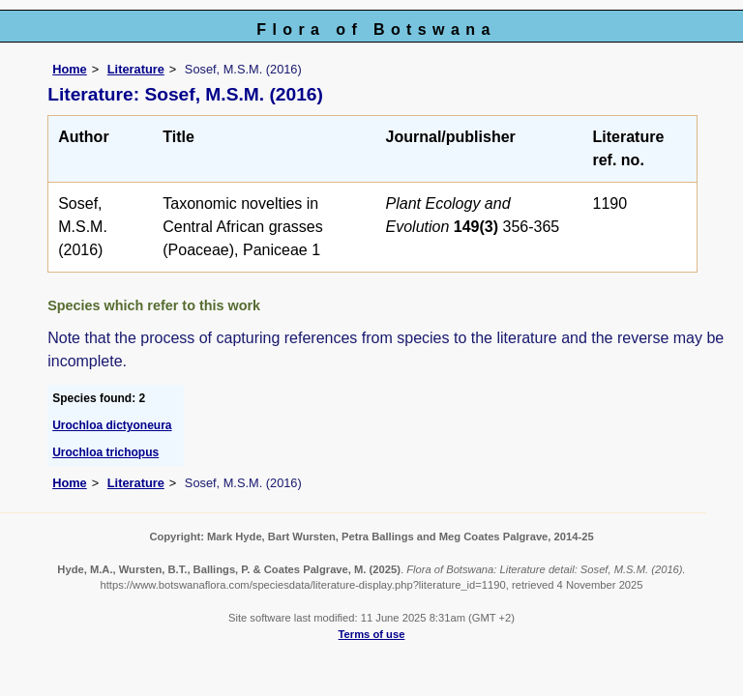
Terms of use (372, 634)
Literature (135, 69)
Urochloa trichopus (105, 452)
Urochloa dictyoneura (111, 425)
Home (69, 69)
